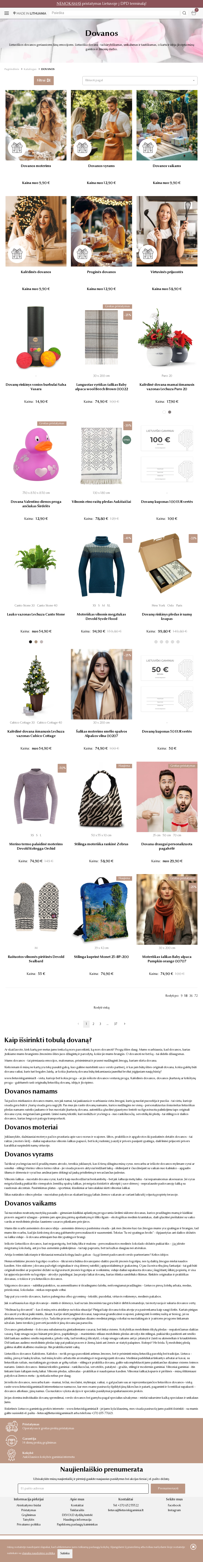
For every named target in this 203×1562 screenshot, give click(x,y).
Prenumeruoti (168, 1488)
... (108, 1024)
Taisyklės (28, 1520)
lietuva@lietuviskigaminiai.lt (55, 1413)
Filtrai (44, 80)
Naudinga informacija (77, 1520)
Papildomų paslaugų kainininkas (77, 1524)
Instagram (174, 1510)
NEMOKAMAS (69, 4)
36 (191, 996)
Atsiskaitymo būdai (28, 1505)
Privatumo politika (29, 1524)
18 (186, 996)
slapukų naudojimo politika (38, 1553)
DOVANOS (48, 69)
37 (115, 1024)
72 (195, 996)
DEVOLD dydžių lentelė (77, 1515)
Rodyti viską (101, 1007)
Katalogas (30, 69)
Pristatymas (28, 1510)
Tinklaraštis (77, 1510)
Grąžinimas (29, 1515)
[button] (139, 80)
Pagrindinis (11, 69)
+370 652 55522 (128, 1505)
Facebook (174, 1505)
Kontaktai (77, 1505)
